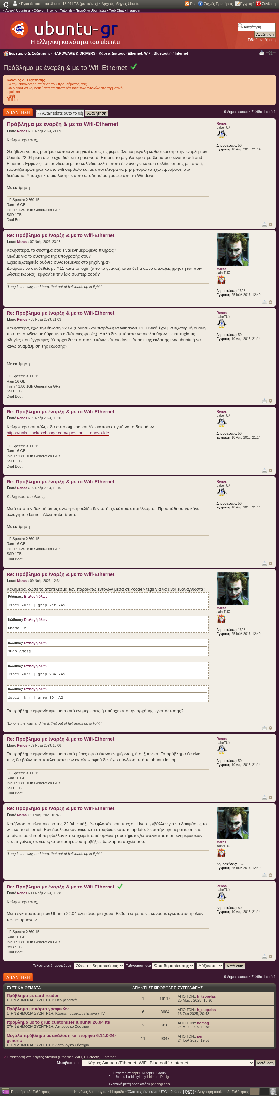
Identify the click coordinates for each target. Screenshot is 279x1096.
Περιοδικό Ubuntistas (90, 10)
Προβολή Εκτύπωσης (261, 52)
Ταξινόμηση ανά (160, 965)
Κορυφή (270, 224)
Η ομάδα (117, 1092)
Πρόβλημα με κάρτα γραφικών (38, 1008)
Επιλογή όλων (35, 596)
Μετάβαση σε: (68, 1063)
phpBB (137, 1073)
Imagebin (133, 10)
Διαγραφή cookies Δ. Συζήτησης (223, 1092)
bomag (203, 1023)
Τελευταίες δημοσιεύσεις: (78, 965)
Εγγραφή (247, 4)
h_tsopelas (206, 996)
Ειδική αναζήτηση (262, 40)
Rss (193, 4)
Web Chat (116, 10)
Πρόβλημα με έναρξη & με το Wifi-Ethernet (65, 67)
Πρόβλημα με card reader (33, 995)
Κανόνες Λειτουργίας (90, 1092)
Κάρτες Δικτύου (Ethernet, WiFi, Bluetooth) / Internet (143, 53)
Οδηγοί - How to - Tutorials (53, 10)
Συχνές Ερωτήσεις (218, 4)
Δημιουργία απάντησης (18, 112)
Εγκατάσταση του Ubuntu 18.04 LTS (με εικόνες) (59, 4)
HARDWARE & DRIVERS (75, 53)
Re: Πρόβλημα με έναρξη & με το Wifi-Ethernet (60, 235)
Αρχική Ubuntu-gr (18, 10)
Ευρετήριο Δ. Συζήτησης (29, 53)
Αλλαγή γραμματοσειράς (271, 53)
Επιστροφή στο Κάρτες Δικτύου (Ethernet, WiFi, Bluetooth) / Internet (61, 1057)
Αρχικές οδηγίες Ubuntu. (120, 4)
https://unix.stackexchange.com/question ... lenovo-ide (58, 432)
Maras (22, 242)
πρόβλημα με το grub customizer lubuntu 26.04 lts (58, 1022)
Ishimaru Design (158, 1077)
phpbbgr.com (160, 1084)
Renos (22, 131)
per (200, 1036)
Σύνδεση (269, 4)
